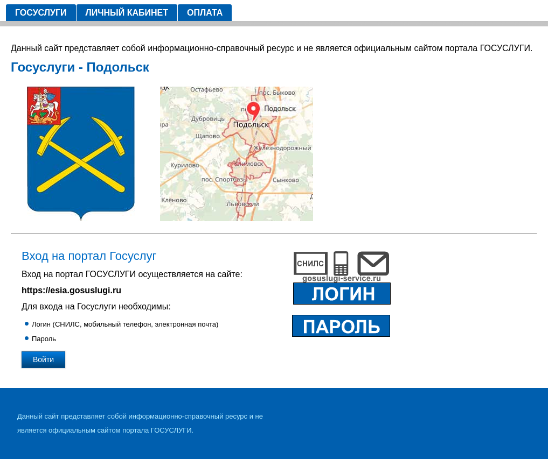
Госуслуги (41, 12)
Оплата (205, 12)
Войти (43, 359)
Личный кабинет (127, 12)
